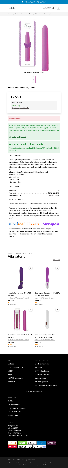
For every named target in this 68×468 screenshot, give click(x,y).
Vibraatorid (53, 195)
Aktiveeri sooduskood (34, 391)
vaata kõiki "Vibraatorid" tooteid (18, 298)
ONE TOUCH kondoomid (16, 408)
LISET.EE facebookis (15, 378)
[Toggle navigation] (58, 8)
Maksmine (38, 367)
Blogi (10, 375)
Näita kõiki (56, 260)
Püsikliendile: (17, 103)
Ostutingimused (40, 378)
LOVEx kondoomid (14, 412)
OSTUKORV (49, 8)
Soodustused (13, 415)
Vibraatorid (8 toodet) (17, 137)
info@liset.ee (13, 426)
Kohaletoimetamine (42, 364)
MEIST (10, 371)
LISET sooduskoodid (15, 367)
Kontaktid (11, 382)
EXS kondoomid (13, 405)
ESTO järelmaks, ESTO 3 (43, 375)
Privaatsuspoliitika (41, 382)
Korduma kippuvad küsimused (46, 385)
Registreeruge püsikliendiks (20, 108)
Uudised (11, 364)
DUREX (10, 401)
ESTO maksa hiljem (42, 371)
